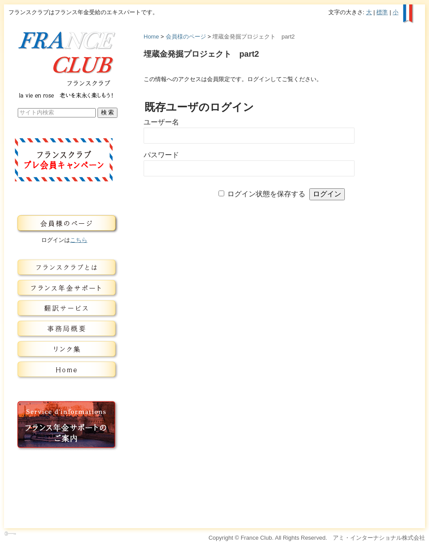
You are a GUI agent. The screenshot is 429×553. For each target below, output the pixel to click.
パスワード (161, 155)
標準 (382, 12)
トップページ (64, 369)
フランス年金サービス (64, 288)
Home (151, 36)
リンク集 (64, 349)
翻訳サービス (64, 308)
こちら (78, 240)
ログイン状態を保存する (266, 194)
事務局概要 (64, 329)
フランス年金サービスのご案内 (64, 425)
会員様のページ (186, 36)
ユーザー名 (161, 122)
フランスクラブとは (64, 267)
